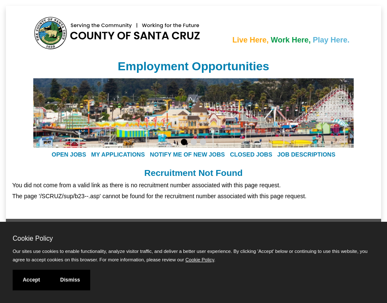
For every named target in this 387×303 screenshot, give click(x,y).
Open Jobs (69, 154)
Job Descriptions (306, 154)
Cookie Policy (33, 238)
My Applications (118, 154)
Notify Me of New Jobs (187, 154)
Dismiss (70, 280)
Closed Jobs (251, 154)
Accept (31, 280)
